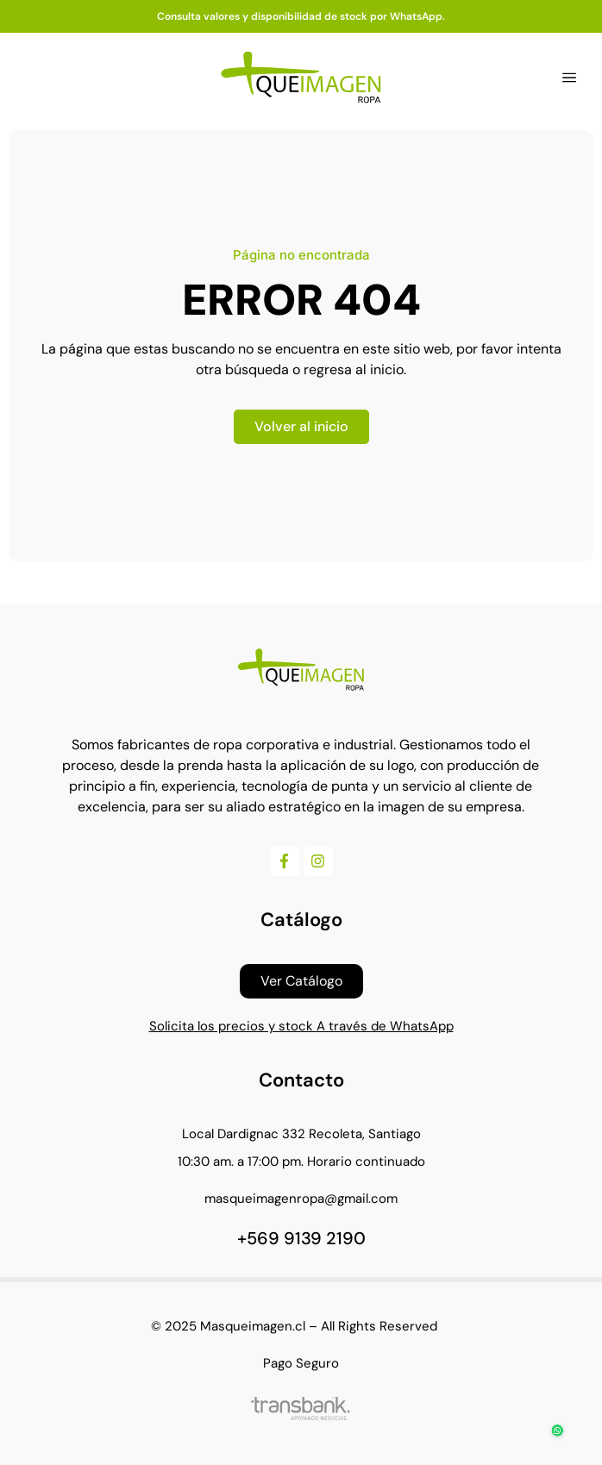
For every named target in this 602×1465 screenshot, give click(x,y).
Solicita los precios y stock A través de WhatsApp (301, 1026)
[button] (569, 77)
